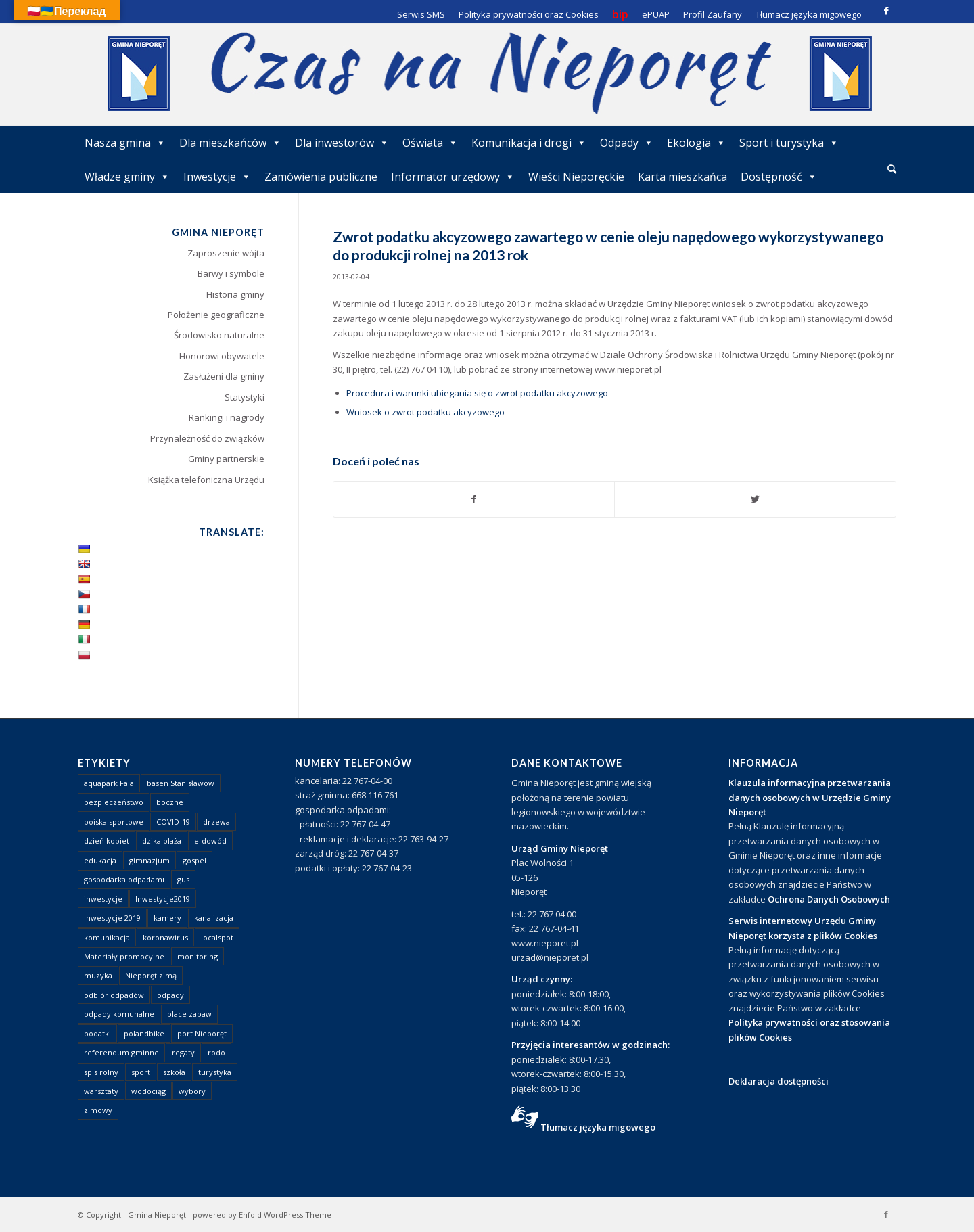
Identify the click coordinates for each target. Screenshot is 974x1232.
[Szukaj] (891, 169)
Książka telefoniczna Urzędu (206, 480)
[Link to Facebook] (886, 10)
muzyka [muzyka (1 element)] (98, 975)
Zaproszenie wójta (225, 253)
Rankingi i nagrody (226, 417)
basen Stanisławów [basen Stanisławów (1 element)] (180, 783)
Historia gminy (235, 294)
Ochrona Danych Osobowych (829, 899)
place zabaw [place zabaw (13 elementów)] (189, 1014)
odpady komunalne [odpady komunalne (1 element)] (119, 1014)
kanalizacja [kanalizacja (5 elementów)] (213, 918)
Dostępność (779, 176)
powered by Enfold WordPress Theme (262, 1215)
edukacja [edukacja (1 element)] (100, 860)
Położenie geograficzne (216, 315)
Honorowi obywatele (221, 356)
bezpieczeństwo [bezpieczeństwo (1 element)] (113, 802)
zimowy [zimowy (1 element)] (98, 1110)
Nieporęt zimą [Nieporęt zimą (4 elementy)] (151, 975)
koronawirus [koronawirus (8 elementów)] (165, 937)
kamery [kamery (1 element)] (167, 918)
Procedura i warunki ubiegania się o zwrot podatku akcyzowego (477, 393)
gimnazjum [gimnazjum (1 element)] (149, 860)
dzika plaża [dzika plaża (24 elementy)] (161, 841)
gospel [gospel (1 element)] (194, 860)
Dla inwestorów (342, 142)
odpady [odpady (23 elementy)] (170, 995)
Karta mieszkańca (682, 176)
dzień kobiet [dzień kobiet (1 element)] (106, 841)
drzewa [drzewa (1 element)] (216, 822)
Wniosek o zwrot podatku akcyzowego (425, 412)
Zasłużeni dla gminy (223, 376)
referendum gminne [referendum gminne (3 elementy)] (121, 1052)
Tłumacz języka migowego (597, 1127)
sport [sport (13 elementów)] (140, 1072)
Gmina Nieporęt (157, 1215)
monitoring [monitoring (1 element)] (197, 956)
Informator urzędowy (453, 176)
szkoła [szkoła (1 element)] (174, 1072)
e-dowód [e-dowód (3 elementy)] (210, 841)
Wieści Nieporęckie (576, 176)
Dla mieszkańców (230, 142)
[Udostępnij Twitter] (755, 499)
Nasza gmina (125, 142)
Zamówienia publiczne (320, 176)
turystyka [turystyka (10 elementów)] (214, 1072)
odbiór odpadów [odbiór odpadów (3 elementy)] (114, 995)
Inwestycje (217, 176)
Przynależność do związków (207, 438)
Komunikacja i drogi (528, 142)
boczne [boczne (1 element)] (169, 802)
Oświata (430, 142)
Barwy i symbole (231, 273)
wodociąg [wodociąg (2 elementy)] (148, 1091)
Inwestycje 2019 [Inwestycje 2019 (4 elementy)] (112, 918)
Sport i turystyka (789, 142)
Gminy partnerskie (226, 459)
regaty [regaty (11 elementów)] (183, 1052)
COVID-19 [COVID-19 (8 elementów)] (173, 822)
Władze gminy (127, 176)
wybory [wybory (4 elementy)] (192, 1091)
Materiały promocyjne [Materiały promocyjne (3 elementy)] (124, 956)
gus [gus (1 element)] (183, 879)
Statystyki (244, 397)
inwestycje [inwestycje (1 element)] (103, 899)
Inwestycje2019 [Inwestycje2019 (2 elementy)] (162, 899)
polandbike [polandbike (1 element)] (144, 1033)
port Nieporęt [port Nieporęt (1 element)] (202, 1033)
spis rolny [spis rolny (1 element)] (101, 1072)
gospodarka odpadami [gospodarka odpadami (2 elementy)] (124, 879)
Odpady (626, 142)
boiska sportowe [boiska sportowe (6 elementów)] (113, 822)
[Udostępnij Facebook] (474, 499)
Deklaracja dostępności (778, 1081)
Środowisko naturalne (219, 335)
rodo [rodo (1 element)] (216, 1052)
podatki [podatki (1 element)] (97, 1033)
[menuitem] (891, 170)
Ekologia (696, 142)
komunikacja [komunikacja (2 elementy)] (107, 937)
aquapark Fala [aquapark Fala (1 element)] (109, 783)
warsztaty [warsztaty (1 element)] (101, 1091)
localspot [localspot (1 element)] (217, 937)
